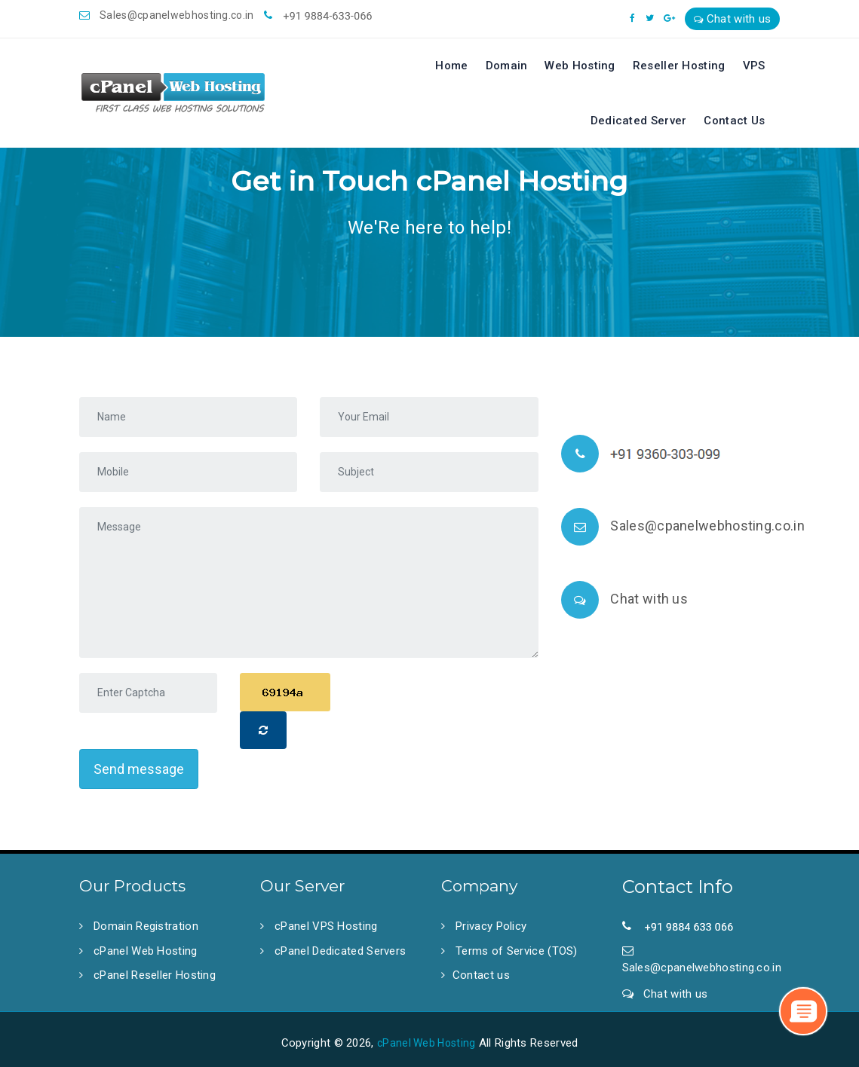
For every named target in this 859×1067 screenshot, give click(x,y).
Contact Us (734, 120)
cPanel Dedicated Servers (339, 951)
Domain (507, 65)
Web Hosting (580, 65)
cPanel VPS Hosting (325, 926)
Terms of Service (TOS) (515, 951)
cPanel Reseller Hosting (153, 975)
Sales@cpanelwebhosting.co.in (166, 15)
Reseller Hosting (679, 65)
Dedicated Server (639, 120)
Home (451, 65)
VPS (754, 65)
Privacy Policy (490, 926)
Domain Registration (144, 926)
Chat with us (732, 19)
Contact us (481, 975)
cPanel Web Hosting (144, 951)
